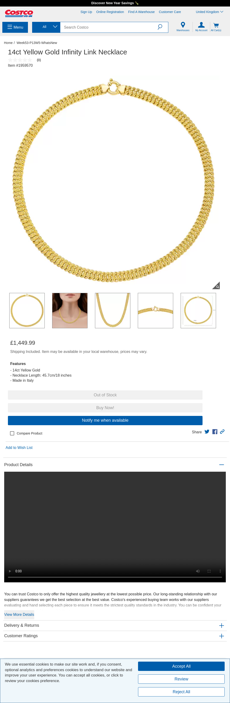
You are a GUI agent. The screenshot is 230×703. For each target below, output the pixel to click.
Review (181, 679)
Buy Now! (105, 407)
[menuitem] (15, 27)
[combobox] (45, 26)
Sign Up (86, 12)
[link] (207, 432)
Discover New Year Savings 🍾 (115, 3)
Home (8, 43)
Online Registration (110, 12)
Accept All (181, 666)
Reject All (181, 692)
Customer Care (170, 12)
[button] (163, 27)
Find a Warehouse (141, 12)
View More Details (19, 615)
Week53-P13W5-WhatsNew (37, 43)
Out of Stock (105, 395)
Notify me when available (105, 420)
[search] (109, 27)
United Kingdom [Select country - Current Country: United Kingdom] (209, 12)
